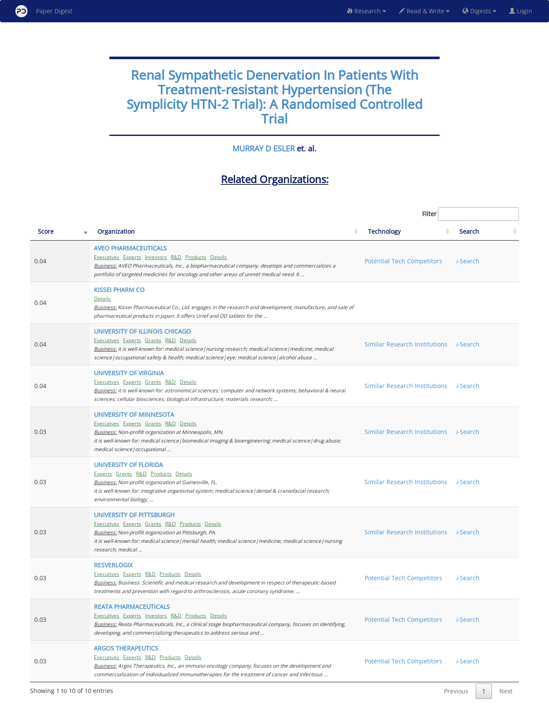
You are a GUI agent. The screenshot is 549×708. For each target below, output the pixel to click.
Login (522, 11)
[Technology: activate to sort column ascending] (443, 232)
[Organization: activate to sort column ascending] (241, 232)
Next (506, 665)
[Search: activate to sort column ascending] (496, 232)
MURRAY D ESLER (263, 148)
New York (344, 700)
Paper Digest (43, 11)
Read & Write (424, 11)
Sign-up (257, 700)
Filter (470, 214)
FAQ (239, 700)
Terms (278, 700)
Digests (479, 11)
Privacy (298, 700)
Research (366, 11)
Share (318, 700)
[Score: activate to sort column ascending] (50, 232)
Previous (456, 665)
